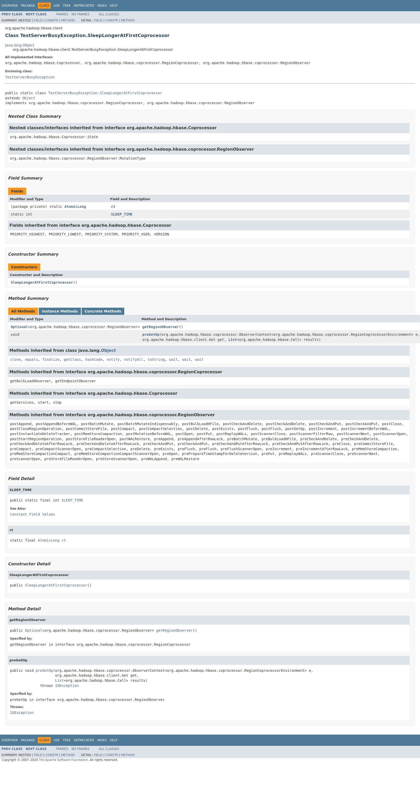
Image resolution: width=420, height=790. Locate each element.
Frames (62, 14)
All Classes (109, 14)
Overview (10, 5)
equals (31, 359)
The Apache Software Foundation (63, 760)
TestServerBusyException (30, 77)
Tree (67, 5)
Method (68, 20)
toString (156, 359)
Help (114, 5)
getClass (72, 359)
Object (28, 98)
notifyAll (133, 359)
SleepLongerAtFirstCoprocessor (42, 282)
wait (173, 359)
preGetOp (150, 334)
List (232, 340)
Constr (51, 20)
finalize (50, 359)
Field (38, 20)
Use (57, 5)
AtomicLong (75, 207)
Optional (19, 327)
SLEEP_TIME (121, 214)
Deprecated (84, 5)
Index (102, 5)
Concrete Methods (103, 311)
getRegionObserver (160, 327)
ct (113, 207)
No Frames (80, 14)
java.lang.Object (19, 45)
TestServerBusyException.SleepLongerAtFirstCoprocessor (105, 93)
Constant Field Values (32, 514)
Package (28, 5)
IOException (67, 686)
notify (113, 359)
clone (15, 359)
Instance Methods (60, 311)
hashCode (93, 359)
